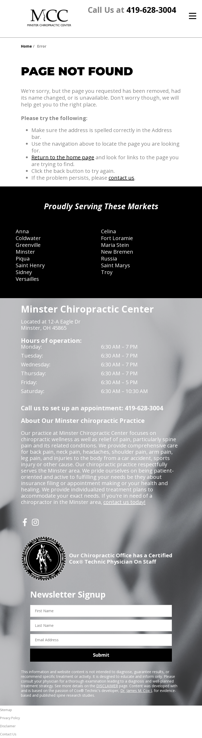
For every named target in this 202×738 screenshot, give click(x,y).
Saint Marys (115, 265)
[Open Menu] (192, 16)
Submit (101, 655)
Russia (109, 258)
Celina (108, 231)
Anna (22, 231)
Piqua (23, 258)
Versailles (27, 278)
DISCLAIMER (107, 685)
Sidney (24, 272)
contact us (121, 177)
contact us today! (124, 502)
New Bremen (117, 251)
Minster (25, 251)
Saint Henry (30, 265)
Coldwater (28, 238)
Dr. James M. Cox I (136, 690)
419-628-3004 (151, 9)
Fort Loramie (117, 238)
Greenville (28, 244)
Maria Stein (115, 244)
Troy (107, 272)
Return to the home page (62, 157)
